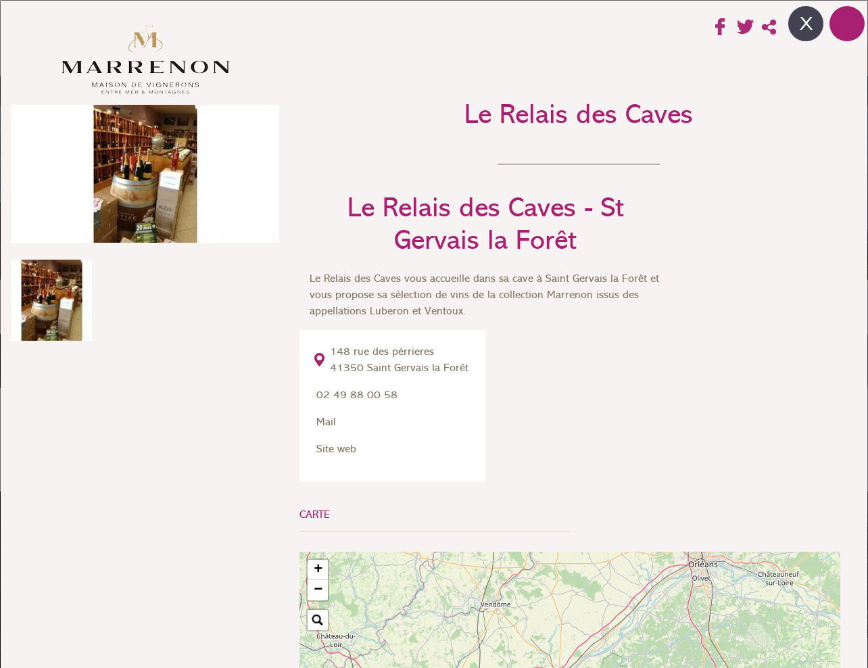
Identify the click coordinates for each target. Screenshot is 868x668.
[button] (318, 570)
